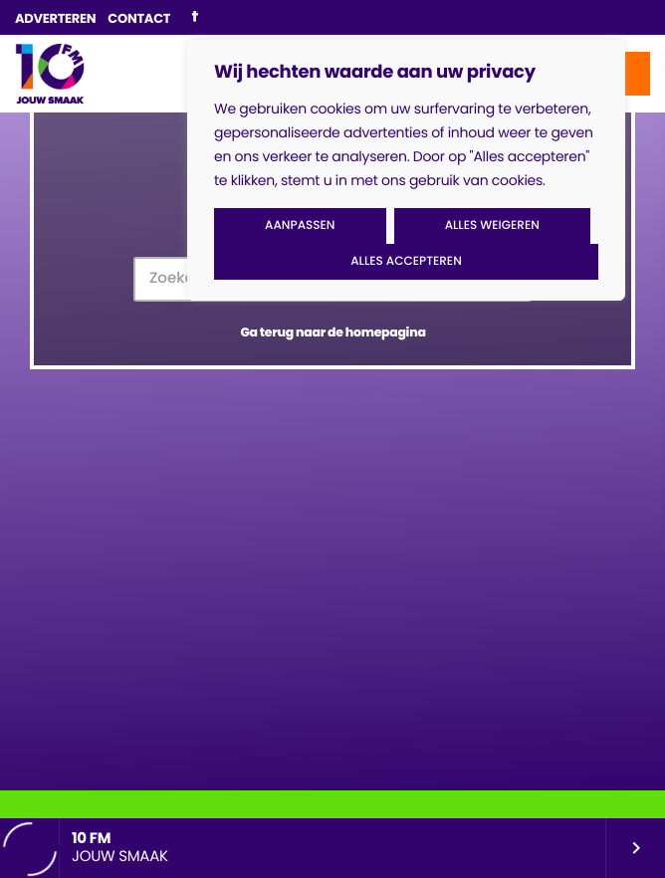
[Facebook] (194, 18)
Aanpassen (299, 225)
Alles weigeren (492, 225)
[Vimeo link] (50, 74)
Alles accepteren (406, 261)
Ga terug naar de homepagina (332, 333)
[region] (406, 170)
